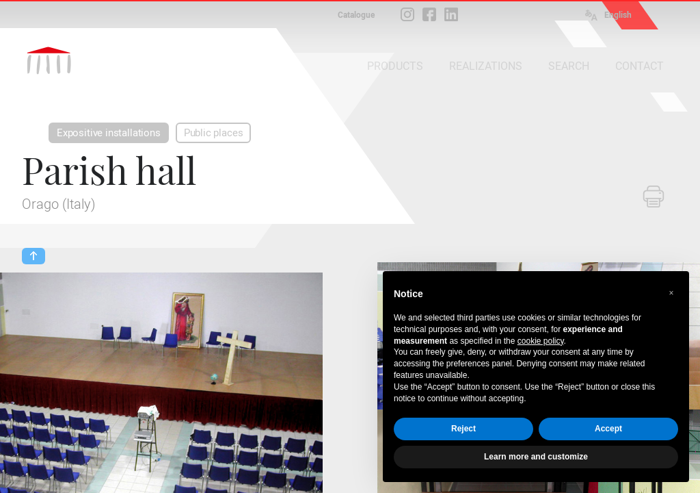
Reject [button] (463, 428)
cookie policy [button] (540, 341)
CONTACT (639, 66)
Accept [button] (608, 428)
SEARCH (568, 66)
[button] (671, 293)
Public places (213, 133)
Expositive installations (109, 133)
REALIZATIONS (485, 66)
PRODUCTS (395, 66)
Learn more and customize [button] (536, 457)
